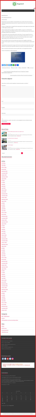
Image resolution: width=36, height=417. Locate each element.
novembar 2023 (4, 218)
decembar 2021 (4, 261)
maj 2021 (3, 274)
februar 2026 (4, 167)
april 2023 (3, 231)
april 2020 (3, 298)
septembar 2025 (5, 176)
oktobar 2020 (4, 287)
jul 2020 (3, 293)
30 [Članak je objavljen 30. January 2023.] (2, 400)
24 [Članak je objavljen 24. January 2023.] (7, 399)
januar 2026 (4, 169)
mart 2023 (3, 233)
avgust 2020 (4, 291)
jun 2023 (3, 227)
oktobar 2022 (4, 242)
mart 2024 (3, 210)
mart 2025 (3, 188)
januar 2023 (4, 236)
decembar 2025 (4, 171)
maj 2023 (3, 229)
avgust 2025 (4, 178)
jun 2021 (3, 272)
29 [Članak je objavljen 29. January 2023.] (30, 399)
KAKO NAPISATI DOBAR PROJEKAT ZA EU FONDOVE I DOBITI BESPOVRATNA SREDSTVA (15, 72)
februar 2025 (4, 190)
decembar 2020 (4, 283)
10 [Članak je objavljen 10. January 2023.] (7, 396)
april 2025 (3, 186)
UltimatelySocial (25, 415)
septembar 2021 (5, 266)
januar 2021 (4, 282)
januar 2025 (4, 191)
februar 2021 (4, 280)
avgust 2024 (4, 201)
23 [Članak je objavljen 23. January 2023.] (2, 399)
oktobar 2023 (4, 220)
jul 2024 (3, 203)
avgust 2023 (4, 223)
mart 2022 (3, 255)
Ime (2, 101)
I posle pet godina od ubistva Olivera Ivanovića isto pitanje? (21, 75)
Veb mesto (4, 113)
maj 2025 (3, 184)
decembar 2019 (4, 306)
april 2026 (3, 163)
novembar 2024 (4, 195)
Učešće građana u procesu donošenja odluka (10, 320)
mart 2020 (3, 300)
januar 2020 (4, 304)
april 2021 (3, 276)
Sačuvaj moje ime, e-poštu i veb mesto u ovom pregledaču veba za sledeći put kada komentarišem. (17, 121)
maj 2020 (3, 297)
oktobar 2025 (4, 174)
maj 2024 (3, 206)
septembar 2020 (5, 289)
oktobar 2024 (4, 197)
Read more (19, 135)
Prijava (3, 326)
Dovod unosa (4, 328)
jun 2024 (3, 205)
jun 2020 (3, 295)
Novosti (3, 318)
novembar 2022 (4, 240)
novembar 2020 (4, 285)
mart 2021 (3, 278)
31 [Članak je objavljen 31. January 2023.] (7, 400)
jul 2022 (3, 248)
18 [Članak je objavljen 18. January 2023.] (11, 398)
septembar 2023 (5, 221)
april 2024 (3, 208)
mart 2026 (3, 165)
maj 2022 (3, 251)
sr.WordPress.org (5, 332)
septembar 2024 (5, 199)
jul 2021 (3, 270)
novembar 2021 (4, 263)
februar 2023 (4, 235)
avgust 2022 (4, 246)
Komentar (4, 85)
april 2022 (3, 253)
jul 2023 (3, 225)
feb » (4, 403)
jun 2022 (3, 250)
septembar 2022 (5, 244)
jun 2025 (3, 182)
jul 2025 (3, 180)
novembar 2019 (4, 308)
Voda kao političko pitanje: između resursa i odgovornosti (16, 131)
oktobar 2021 (4, 265)
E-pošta (3, 107)
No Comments (31, 67)
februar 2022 (4, 257)
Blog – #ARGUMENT (23, 67)
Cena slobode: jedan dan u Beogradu (13, 138)
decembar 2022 (4, 238)
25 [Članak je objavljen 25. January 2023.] (11, 399)
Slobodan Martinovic (6, 67)
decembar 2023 (4, 216)
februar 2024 (4, 212)
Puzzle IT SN (11, 405)
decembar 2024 (4, 193)
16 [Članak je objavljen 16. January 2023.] (2, 398)
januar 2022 (4, 259)
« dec (2, 403)
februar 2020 (4, 302)
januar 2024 (4, 214)
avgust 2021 (4, 268)
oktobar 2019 (4, 310)
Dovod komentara (5, 330)
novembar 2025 (4, 173)
